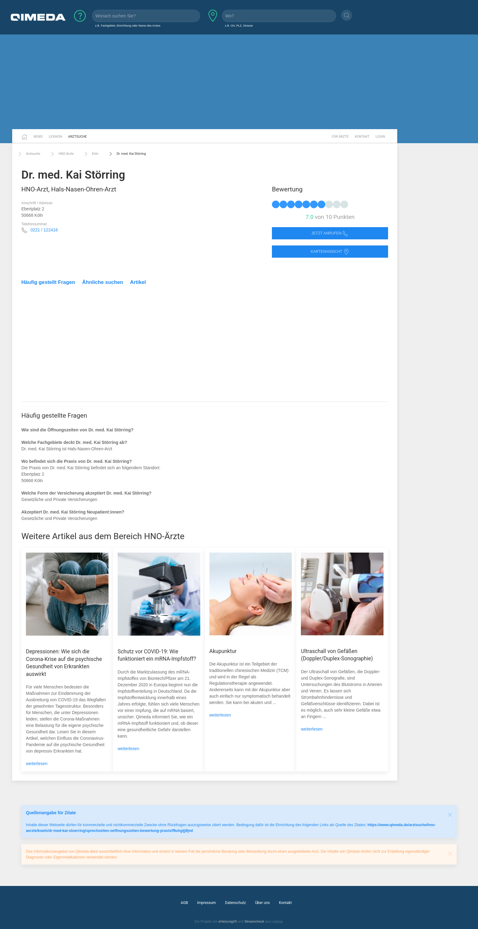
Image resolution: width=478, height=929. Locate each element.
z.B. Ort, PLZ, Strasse (239, 25)
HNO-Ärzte (61, 154)
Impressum (206, 903)
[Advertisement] (239, 82)
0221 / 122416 (44, 229)
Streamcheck (254, 921)
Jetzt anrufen (330, 233)
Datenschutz (235, 903)
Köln (90, 154)
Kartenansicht (330, 252)
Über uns (262, 903)
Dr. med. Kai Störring (127, 154)
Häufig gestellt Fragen (48, 282)
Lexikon (55, 137)
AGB (184, 903)
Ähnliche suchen (102, 282)
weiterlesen (37, 763)
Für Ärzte (340, 137)
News (38, 137)
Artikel (138, 282)
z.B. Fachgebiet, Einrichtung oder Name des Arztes (127, 25)
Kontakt (362, 137)
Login (380, 137)
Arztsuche (77, 137)
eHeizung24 (228, 921)
